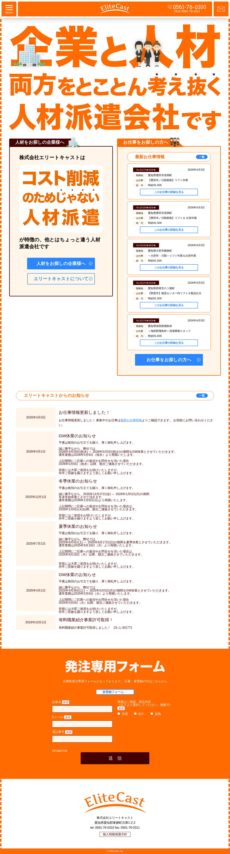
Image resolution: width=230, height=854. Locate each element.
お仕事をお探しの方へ (168, 359)
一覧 (201, 156)
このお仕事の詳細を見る (169, 191)
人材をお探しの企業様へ (61, 263)
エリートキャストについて (61, 278)
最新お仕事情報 (131, 420)
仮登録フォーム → (115, 691)
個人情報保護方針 (115, 834)
